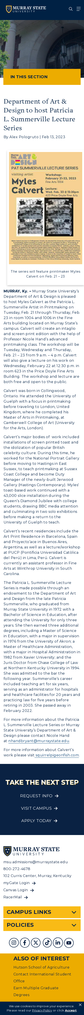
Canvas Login (15, 890)
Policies (20, 925)
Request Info (36, 795)
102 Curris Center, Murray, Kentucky (37, 876)
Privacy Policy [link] (42, 1010)
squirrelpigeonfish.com (56, 755)
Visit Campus (36, 808)
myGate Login (16, 883)
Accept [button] (71, 1010)
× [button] (80, 1005)
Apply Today (36, 820)
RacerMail (12, 897)
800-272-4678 (16, 869)
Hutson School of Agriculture (41, 967)
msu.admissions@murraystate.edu (35, 862)
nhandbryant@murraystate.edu (38, 741)
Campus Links (29, 912)
